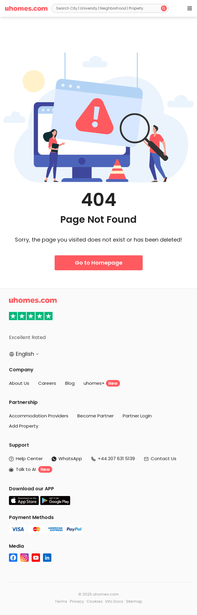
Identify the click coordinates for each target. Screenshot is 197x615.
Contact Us (163, 458)
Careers (47, 383)
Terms (61, 601)
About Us (19, 383)
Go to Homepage (98, 262)
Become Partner (95, 416)
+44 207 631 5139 (116, 458)
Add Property (23, 426)
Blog (70, 383)
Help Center (29, 458)
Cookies (95, 601)
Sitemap (134, 601)
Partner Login (137, 416)
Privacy (77, 601)
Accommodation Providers (38, 416)
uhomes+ (102, 383)
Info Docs (114, 601)
